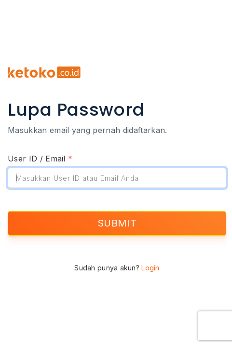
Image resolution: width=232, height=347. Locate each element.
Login (150, 268)
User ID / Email (40, 158)
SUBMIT (116, 223)
